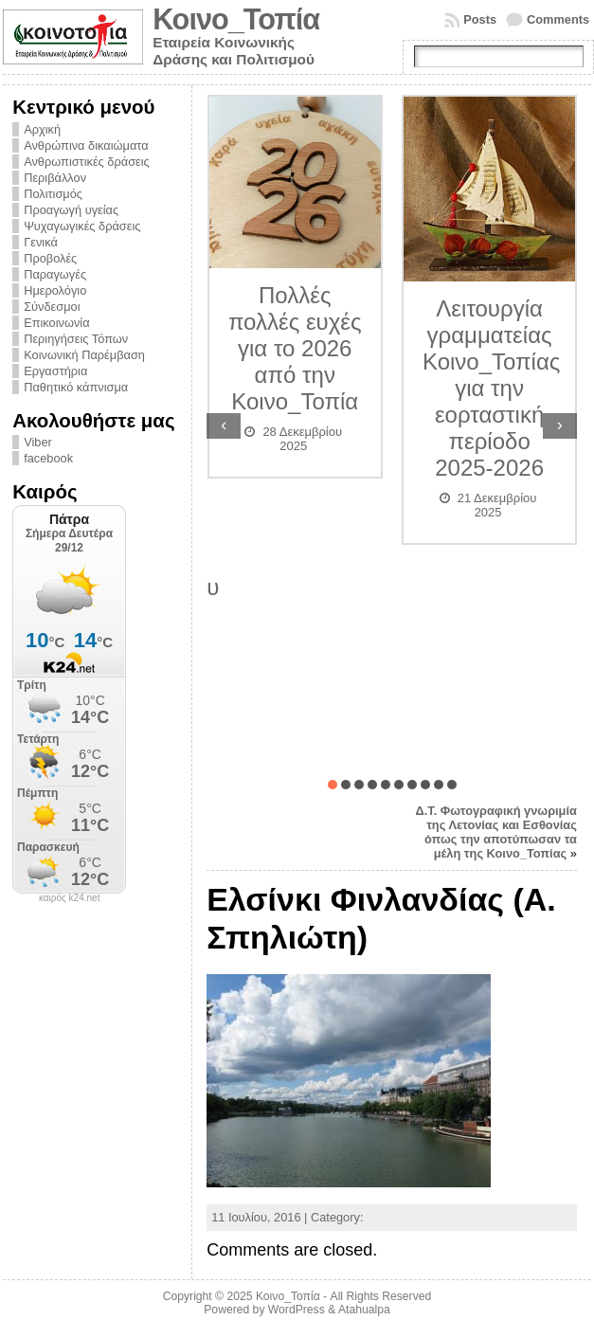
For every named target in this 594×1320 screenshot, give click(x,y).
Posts (479, 19)
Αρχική (42, 129)
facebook (48, 458)
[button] (332, 784)
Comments (558, 19)
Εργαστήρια (55, 371)
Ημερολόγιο (55, 290)
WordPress (296, 1309)
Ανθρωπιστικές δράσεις (87, 161)
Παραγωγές (55, 274)
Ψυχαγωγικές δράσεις (82, 226)
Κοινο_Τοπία (236, 19)
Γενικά (41, 242)
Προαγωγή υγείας (71, 210)
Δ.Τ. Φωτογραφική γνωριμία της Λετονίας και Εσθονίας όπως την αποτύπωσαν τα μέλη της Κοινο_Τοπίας (496, 832)
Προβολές (50, 258)
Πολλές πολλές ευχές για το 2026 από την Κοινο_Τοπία (295, 348)
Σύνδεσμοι (52, 306)
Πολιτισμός (53, 194)
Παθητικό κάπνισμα (76, 387)
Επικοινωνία (56, 323)
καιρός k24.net (69, 898)
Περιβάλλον (55, 178)
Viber (38, 442)
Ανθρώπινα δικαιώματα (86, 145)
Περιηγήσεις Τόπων (76, 339)
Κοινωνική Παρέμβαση (84, 355)
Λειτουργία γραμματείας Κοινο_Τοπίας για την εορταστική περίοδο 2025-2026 (491, 388)
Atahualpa (364, 1309)
